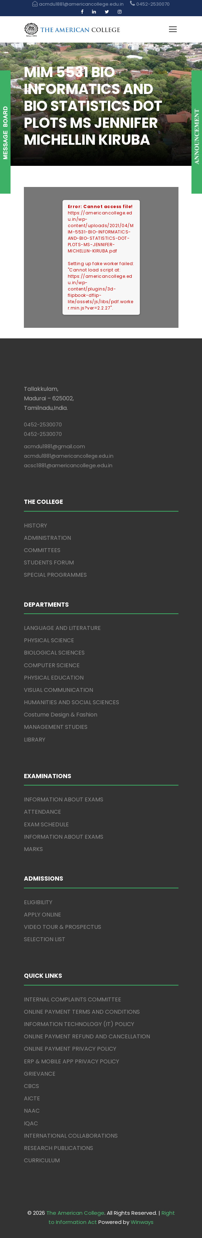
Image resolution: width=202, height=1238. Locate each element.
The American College (75, 1213)
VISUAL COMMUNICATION (58, 690)
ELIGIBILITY (38, 902)
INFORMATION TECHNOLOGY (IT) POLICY (79, 1024)
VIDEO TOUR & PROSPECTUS (62, 927)
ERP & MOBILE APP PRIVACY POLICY (71, 1061)
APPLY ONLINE (42, 915)
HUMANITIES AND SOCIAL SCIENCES (71, 702)
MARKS (33, 849)
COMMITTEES (42, 550)
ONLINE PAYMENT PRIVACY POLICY (70, 1049)
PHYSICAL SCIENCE (49, 640)
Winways (142, 1222)
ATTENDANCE (42, 812)
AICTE (32, 1098)
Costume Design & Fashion (60, 715)
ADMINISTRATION (47, 538)
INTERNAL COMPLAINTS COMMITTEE (72, 999)
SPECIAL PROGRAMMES (55, 575)
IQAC (31, 1123)
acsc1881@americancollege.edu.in (68, 465)
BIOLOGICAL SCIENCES (54, 653)
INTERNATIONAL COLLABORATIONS (71, 1136)
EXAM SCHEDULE (46, 824)
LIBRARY (34, 740)
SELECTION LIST (44, 939)
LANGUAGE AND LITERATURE (62, 628)
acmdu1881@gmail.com (54, 446)
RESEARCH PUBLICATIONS (58, 1148)
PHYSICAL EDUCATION (54, 678)
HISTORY (35, 525)
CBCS (31, 1086)
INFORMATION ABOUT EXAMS (63, 799)
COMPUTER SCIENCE (52, 665)
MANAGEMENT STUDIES (55, 727)
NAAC (32, 1111)
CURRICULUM (42, 1160)
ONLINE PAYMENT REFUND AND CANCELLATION (87, 1036)
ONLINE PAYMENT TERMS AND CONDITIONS (82, 1012)
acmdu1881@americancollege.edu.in (68, 455)
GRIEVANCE (40, 1074)
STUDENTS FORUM (49, 562)
